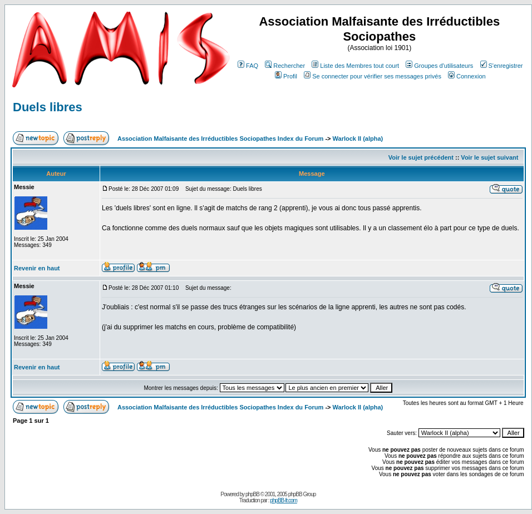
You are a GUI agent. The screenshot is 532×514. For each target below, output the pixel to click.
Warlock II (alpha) (358, 138)
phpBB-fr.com (283, 500)
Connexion (467, 76)
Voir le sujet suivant (489, 157)
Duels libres (47, 107)
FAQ (248, 65)
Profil (286, 76)
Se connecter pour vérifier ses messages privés (372, 76)
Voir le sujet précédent (421, 157)
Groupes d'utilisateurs (439, 65)
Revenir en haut (37, 268)
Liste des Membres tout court (355, 65)
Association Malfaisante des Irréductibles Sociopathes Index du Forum (220, 138)
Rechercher (285, 65)
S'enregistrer (501, 65)
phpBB (252, 494)
